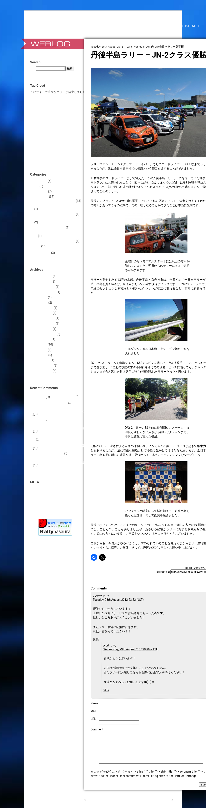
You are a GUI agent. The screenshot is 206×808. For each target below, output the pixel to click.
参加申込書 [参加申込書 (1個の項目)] (53, 151)
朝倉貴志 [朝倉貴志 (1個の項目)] (39, 157)
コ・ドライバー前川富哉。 (49, 402)
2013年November (43, 286)
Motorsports (40, 196)
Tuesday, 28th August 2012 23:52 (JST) (118, 599)
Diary (35, 186)
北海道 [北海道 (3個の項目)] (42, 151)
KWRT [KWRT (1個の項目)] (42, 95)
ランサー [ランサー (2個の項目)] (57, 138)
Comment (97, 729)
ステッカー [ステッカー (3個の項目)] (45, 126)
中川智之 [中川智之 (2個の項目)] (69, 138)
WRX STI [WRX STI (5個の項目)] (58, 109)
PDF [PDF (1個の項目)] (57, 95)
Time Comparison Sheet (48, 453)
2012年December (43, 318)
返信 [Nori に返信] (106, 690)
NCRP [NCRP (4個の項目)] (50, 95)
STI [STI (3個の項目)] (76, 95)
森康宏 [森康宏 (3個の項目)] (50, 157)
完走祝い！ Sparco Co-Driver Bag (53, 394)
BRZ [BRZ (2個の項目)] (41, 91)
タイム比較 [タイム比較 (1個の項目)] (70, 126)
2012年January (42, 370)
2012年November (43, 323)
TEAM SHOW (198, 568)
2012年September (44, 334)
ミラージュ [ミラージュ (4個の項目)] (68, 131)
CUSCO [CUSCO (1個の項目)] (69, 91)
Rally (37, 246)
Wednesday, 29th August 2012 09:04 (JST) (131, 649)
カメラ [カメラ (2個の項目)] (70, 114)
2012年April (40, 355)
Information (39, 191)
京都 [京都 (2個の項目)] (49, 145)
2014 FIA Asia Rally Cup (49, 227)
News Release (41, 252)
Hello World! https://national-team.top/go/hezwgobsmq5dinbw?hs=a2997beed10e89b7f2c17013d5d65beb (60, 458)
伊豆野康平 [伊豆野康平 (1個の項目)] (59, 145)
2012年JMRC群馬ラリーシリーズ (56, 206)
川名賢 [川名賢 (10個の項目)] (67, 151)
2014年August (41, 281)
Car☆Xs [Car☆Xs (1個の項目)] (49, 91)
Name (94, 703)
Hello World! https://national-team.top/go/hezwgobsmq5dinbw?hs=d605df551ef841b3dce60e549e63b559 (60, 407)
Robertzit (38, 397)
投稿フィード (41, 494)
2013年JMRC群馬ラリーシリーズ (56, 219)
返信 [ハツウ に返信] (96, 639)
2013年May (39, 297)
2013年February (42, 307)
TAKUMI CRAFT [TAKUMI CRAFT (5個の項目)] (60, 99)
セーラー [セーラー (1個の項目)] (59, 126)
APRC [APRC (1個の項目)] (35, 91)
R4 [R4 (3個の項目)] (62, 95)
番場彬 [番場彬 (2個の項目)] (60, 157)
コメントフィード (44, 499)
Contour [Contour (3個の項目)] (59, 91)
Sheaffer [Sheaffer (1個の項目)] (69, 95)
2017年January (42, 276)
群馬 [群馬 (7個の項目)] (69, 157)
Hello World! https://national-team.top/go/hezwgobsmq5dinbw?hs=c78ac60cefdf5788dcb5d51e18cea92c (59, 442)
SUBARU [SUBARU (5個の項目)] (39, 99)
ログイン (38, 488)
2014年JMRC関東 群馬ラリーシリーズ (58, 234)
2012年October (42, 328)
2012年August (41, 339)
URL (93, 718)
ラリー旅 (38, 419)
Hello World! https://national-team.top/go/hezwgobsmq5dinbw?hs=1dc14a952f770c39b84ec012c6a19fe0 (59, 424)
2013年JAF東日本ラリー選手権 (54, 214)
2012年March (41, 360)
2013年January (42, 313)
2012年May (39, 350)
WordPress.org (41, 504)
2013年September (44, 292)
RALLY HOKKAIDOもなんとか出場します (112, 806)
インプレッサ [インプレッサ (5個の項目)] (53, 114)
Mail (93, 711)
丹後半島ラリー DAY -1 (156, 806)
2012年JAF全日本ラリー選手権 (165, 46)
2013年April (40, 302)
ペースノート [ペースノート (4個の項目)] (48, 131)
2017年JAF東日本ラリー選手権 (54, 241)
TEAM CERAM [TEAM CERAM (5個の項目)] (44, 104)
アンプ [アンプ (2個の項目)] (71, 109)
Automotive (39, 181)
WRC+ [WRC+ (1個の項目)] (48, 109)
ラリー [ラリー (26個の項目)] (41, 137)
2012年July (39, 344)
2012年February (42, 365)
